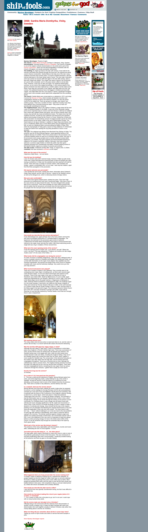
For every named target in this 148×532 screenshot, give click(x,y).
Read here (81, 63)
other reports (13, 40)
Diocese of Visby (37, 98)
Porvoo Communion (30, 67)
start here (16, 49)
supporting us (83, 41)
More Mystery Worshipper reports (34, 519)
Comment (10, 39)
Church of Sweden (50, 64)
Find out (9, 52)
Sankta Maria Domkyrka (39, 63)
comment (46, 149)
